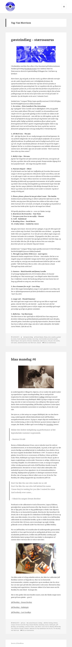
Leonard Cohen (29, 626)
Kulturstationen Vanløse (24, 339)
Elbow (45, 337)
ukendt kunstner (22, 342)
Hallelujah (52, 625)
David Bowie (39, 337)
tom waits (14, 342)
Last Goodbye (20, 626)
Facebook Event (30, 69)
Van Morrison (32, 342)
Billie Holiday (49, 623)
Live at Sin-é (45, 626)
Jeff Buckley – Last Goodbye (21, 612)
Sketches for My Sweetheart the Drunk (41, 628)
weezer (39, 342)
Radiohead (36, 341)
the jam (50, 341)
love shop (35, 339)
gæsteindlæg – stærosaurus (32, 40)
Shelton (26, 628)
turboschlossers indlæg (35, 623)
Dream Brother (33, 625)
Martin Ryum (15, 341)
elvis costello (52, 337)
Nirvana (29, 341)
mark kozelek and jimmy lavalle (48, 339)
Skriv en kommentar (50, 342)
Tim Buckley (56, 628)
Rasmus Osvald (19, 628)
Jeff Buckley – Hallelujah (20, 607)
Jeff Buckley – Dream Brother (21, 602)
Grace (47, 625)
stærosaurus (43, 341)
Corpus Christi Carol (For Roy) (20, 625)
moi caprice (23, 341)
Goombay (49, 424)
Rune (23, 623)
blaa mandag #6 (23, 359)
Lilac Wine (38, 626)
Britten (56, 623)
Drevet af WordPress (17, 643)
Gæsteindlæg (29, 337)
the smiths (56, 341)
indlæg (41, 397)
